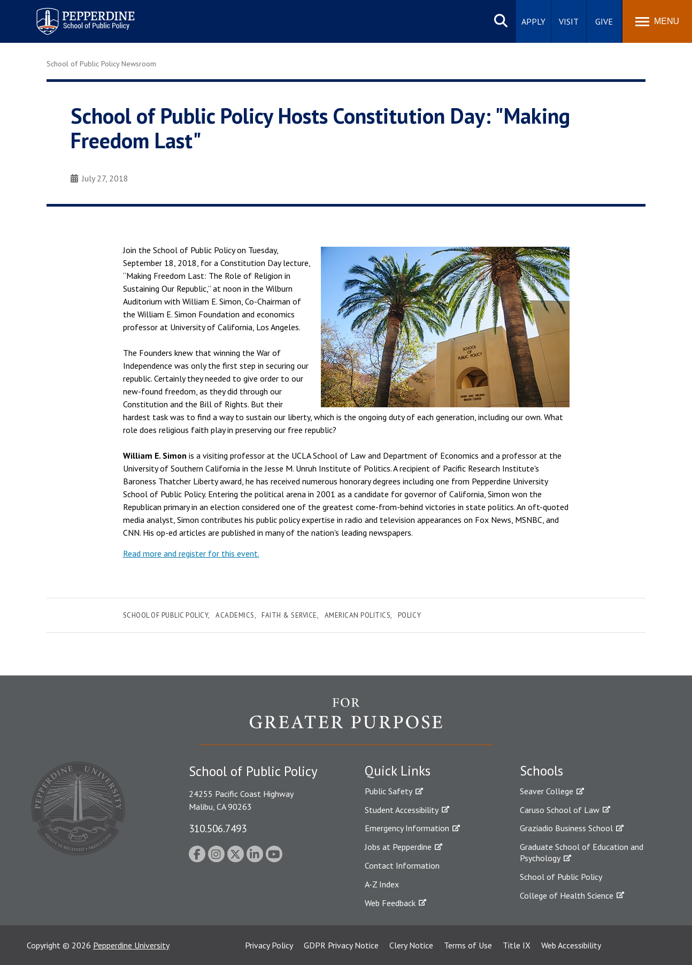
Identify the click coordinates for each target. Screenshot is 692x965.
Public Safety (388, 791)
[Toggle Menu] (657, 21)
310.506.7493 (218, 828)
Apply (533, 21)
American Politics (358, 615)
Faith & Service (289, 615)
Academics (235, 615)
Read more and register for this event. (191, 553)
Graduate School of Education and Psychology (581, 852)
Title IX (516, 945)
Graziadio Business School (566, 828)
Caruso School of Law (559, 809)
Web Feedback (390, 903)
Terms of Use (468, 945)
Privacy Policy (269, 945)
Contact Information (402, 865)
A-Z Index (382, 884)
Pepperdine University (131, 945)
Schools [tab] (541, 770)
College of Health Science (566, 895)
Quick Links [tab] (397, 770)
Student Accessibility (402, 809)
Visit (569, 21)
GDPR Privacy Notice (341, 945)
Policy (409, 615)
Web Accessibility (571, 945)
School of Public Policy (166, 615)
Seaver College (546, 791)
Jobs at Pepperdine (398, 846)
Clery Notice (411, 945)
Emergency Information (407, 828)
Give (604, 21)
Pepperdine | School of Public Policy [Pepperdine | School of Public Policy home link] (74, 15)
